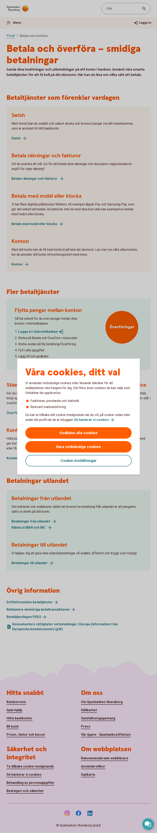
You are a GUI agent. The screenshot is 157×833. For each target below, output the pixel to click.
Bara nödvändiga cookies (78, 446)
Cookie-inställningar (78, 460)
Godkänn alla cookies (78, 432)
